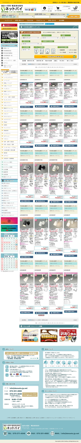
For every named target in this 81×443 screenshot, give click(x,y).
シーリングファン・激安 (9, 60)
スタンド (6, 113)
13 (59, 67)
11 (55, 67)
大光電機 (5, 169)
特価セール (6, 48)
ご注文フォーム (7, 188)
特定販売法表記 (7, 212)
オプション (6, 136)
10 (52, 67)
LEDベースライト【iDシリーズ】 (7, 66)
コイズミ (5, 164)
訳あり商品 (6, 58)
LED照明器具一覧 (7, 55)
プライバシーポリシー (8, 215)
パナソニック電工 (7, 162)
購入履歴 (50, 11)
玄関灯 (5, 125)
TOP (9, 417)
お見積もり (6, 185)
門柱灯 (5, 122)
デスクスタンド (8, 116)
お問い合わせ (6, 183)
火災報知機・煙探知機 (9, 150)
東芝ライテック (7, 177)
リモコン (6, 139)
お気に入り (50, 8)
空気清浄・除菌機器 (9, 158)
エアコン (5, 63)
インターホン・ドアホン (10, 147)
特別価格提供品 (7, 50)
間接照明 (6, 130)
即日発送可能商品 (7, 53)
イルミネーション (8, 111)
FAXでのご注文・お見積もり (10, 190)
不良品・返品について (8, 203)
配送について (6, 200)
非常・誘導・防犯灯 (9, 141)
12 (57, 67)
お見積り (42, 417)
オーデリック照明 (7, 167)
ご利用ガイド (6, 193)
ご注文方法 (6, 195)
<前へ (36, 67)
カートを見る (58, 417)
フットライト (7, 127)
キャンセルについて (8, 205)
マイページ (50, 6)
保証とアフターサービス (9, 208)
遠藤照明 (5, 172)
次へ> (63, 67)
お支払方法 (6, 198)
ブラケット (6, 94)
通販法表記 (28, 417)
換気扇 (5, 153)
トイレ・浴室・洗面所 (9, 97)
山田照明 (5, 174)
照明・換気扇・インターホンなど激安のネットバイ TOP (32, 23)
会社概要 (5, 210)
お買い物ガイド (21, 417)
